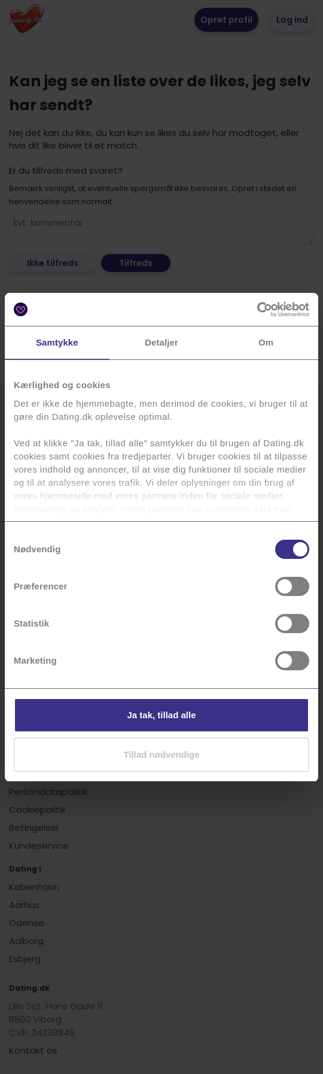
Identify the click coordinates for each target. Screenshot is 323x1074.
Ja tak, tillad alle (161, 715)
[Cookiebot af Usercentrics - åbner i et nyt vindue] (257, 309)
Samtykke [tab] (57, 342)
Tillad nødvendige (161, 754)
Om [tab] (265, 342)
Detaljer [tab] (161, 342)
